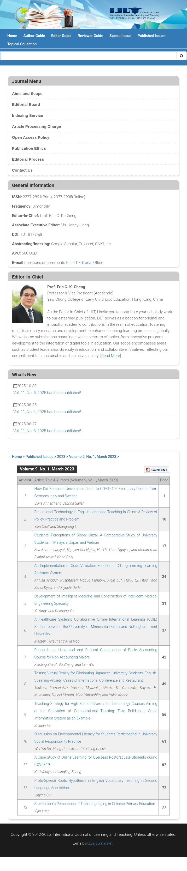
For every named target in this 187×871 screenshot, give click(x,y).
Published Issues (152, 36)
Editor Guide (61, 36)
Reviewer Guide (90, 36)
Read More (110, 355)
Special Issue (120, 36)
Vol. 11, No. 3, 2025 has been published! (47, 430)
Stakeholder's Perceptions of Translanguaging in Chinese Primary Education (94, 804)
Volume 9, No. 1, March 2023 (92, 457)
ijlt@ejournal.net (99, 843)
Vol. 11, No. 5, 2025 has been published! (47, 392)
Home (12, 36)
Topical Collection (22, 44)
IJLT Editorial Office (87, 262)
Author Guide (34, 36)
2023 (61, 457)
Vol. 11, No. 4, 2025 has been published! (47, 411)
